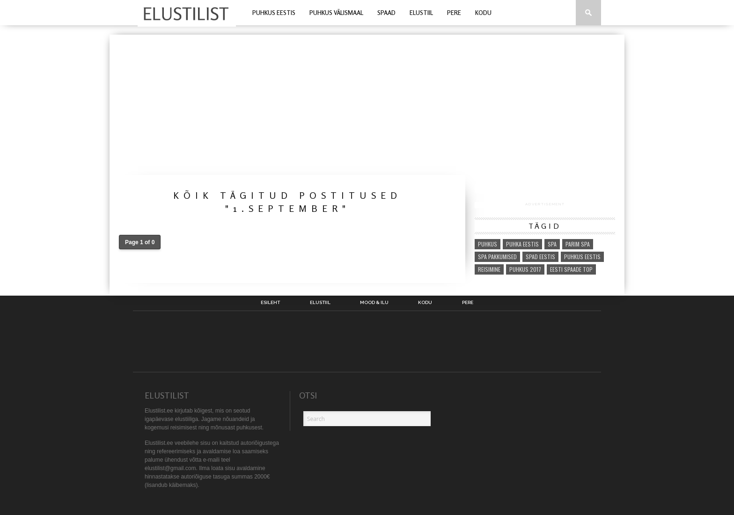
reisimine (489, 269)
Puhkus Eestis (273, 12)
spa (552, 244)
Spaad (386, 12)
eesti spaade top (571, 269)
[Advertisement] (367, 104)
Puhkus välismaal (336, 12)
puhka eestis (522, 244)
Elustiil (421, 12)
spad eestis (540, 257)
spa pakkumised (497, 257)
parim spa (577, 244)
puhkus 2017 (525, 269)
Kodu (483, 12)
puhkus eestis (582, 257)
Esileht (270, 302)
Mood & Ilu (374, 302)
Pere (454, 12)
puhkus (487, 244)
